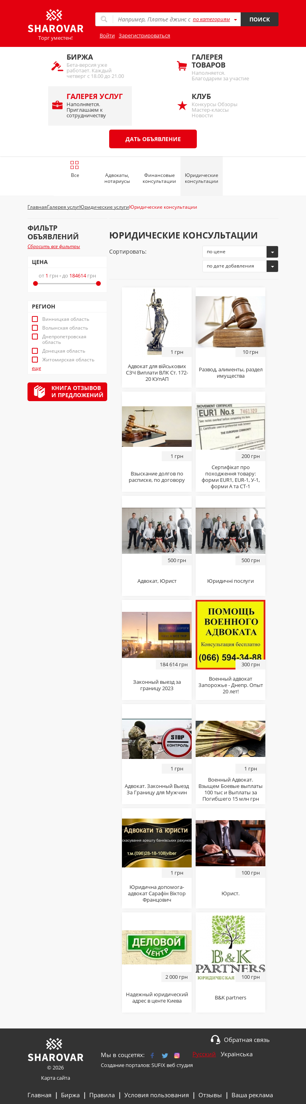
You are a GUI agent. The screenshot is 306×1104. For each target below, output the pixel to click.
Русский (204, 1053)
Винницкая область (65, 319)
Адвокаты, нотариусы (117, 178)
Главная (39, 1094)
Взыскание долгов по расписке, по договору (157, 476)
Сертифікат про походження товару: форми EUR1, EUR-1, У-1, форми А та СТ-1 (231, 477)
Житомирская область (68, 360)
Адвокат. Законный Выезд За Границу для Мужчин (157, 789)
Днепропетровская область (64, 339)
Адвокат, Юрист (157, 580)
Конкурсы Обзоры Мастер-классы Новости (220, 105)
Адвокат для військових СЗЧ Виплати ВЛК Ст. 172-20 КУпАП (157, 372)
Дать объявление (153, 139)
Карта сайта (55, 1077)
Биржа (70, 1094)
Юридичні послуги (230, 580)
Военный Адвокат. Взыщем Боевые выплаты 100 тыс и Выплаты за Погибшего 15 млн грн (230, 789)
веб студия (180, 1065)
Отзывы (210, 1094)
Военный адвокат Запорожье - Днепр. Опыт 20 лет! (230, 685)
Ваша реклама (252, 1094)
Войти (107, 35)
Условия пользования (156, 1094)
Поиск (259, 19)
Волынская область (65, 328)
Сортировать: (128, 251)
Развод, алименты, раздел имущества (231, 372)
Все (75, 169)
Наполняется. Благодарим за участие (220, 67)
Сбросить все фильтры (53, 246)
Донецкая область (63, 351)
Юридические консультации (201, 178)
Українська (237, 1053)
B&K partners (230, 997)
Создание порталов (125, 1065)
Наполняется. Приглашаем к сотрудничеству (95, 105)
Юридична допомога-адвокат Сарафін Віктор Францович (157, 893)
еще (36, 368)
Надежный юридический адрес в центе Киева (157, 997)
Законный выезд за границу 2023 (157, 685)
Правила (102, 1094)
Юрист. (230, 893)
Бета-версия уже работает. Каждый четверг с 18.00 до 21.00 (95, 66)
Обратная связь (247, 1040)
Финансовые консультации (159, 178)
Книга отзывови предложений (77, 391)
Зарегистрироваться (144, 35)
